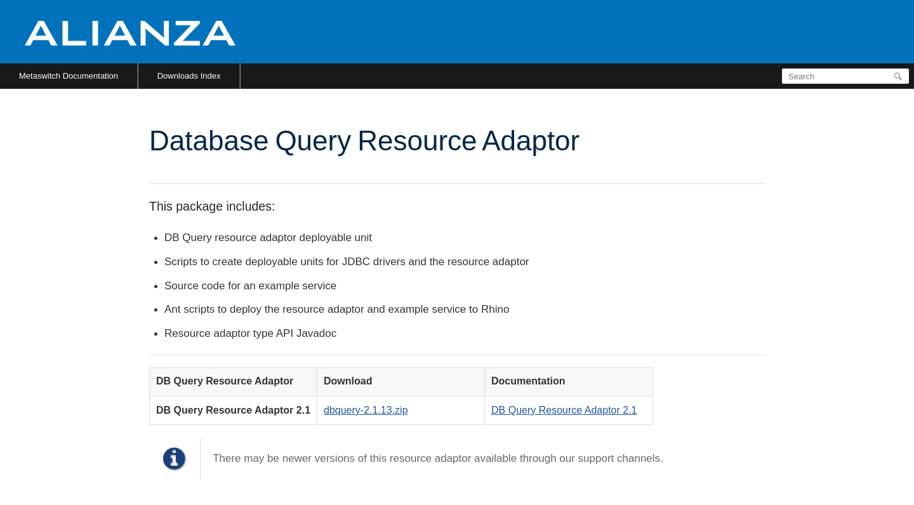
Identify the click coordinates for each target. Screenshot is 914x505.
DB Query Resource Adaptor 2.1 (564, 410)
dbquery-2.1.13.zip (366, 410)
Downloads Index (189, 76)
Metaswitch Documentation (68, 76)
